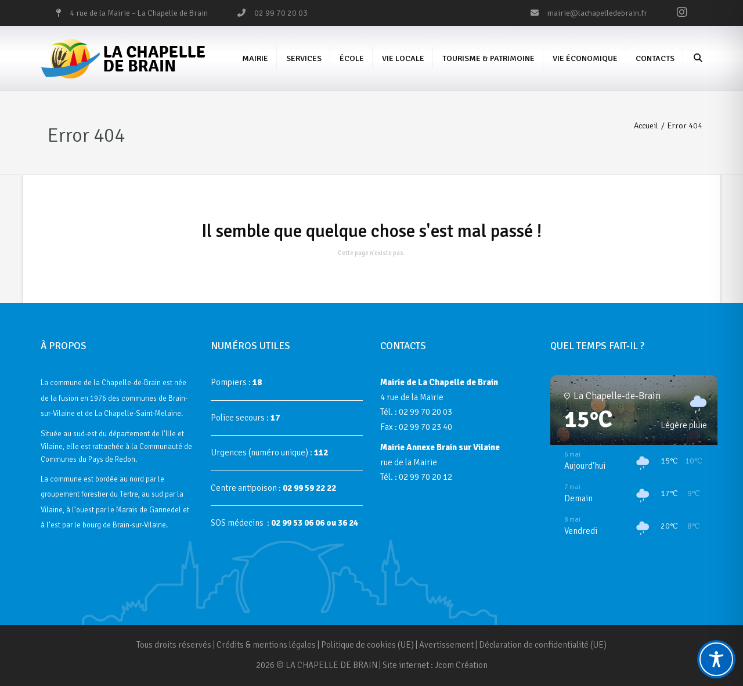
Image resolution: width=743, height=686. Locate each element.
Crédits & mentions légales (266, 645)
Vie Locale (403, 58)
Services (304, 58)
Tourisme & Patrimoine (488, 58)
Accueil (646, 126)
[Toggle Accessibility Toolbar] (716, 659)
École (352, 58)
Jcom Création (461, 665)
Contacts (655, 58)
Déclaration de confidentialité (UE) (543, 645)
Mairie (255, 58)
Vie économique (585, 58)
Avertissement (446, 645)
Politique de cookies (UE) (367, 645)
